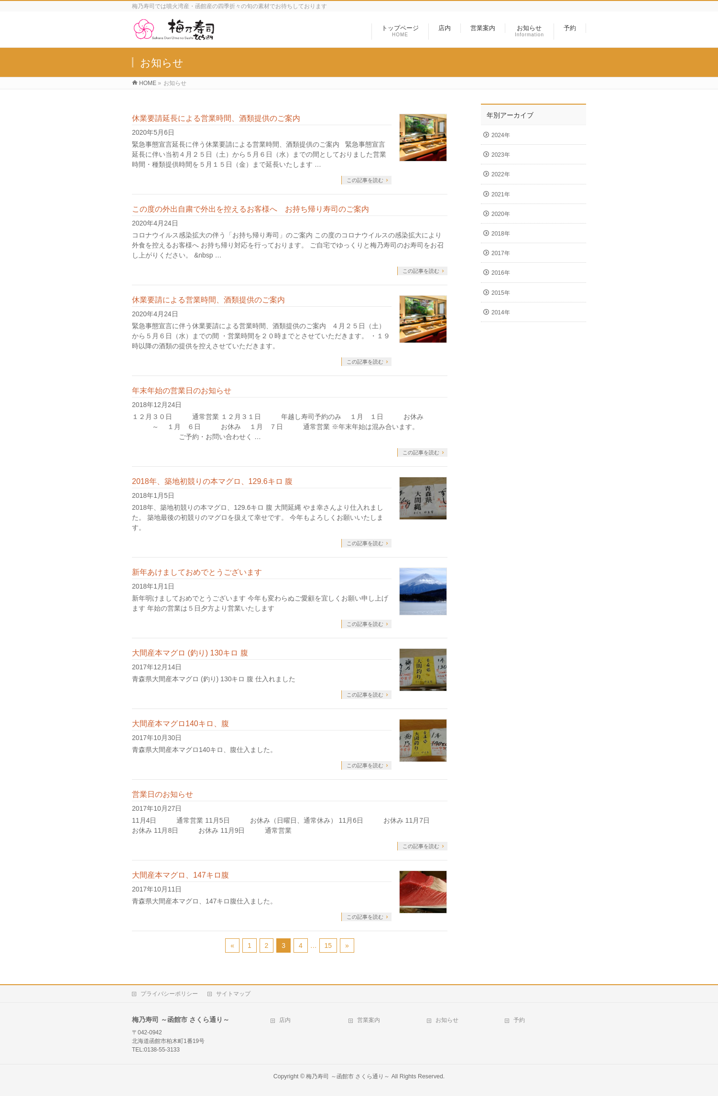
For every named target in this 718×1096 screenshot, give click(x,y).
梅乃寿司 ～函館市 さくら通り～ (348, 1076)
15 (328, 945)
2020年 (500, 214)
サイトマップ (233, 993)
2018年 (500, 233)
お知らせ (446, 1020)
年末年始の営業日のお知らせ (181, 391)
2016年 (500, 272)
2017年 (500, 253)
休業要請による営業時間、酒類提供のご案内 (208, 300)
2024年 (500, 135)
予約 (519, 1020)
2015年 (500, 293)
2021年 (500, 194)
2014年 (500, 312)
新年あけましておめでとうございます (197, 572)
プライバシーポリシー (169, 993)
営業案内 (368, 1020)
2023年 (500, 154)
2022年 (500, 174)
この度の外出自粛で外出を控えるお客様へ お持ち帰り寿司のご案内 (250, 209)
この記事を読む (365, 180)
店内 (285, 1020)
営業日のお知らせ (162, 794)
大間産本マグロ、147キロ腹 (180, 875)
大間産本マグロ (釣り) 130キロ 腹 (190, 653)
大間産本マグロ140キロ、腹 (180, 724)
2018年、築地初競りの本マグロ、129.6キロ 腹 (212, 481)
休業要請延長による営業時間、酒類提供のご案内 (216, 118)
